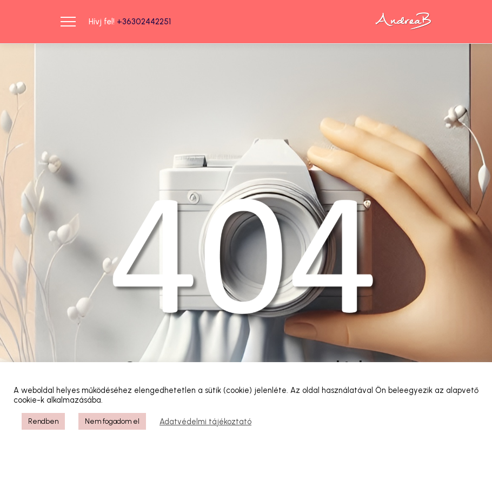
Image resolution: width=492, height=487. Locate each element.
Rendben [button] (43, 421)
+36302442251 (144, 21)
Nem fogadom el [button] (112, 421)
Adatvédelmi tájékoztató (205, 421)
